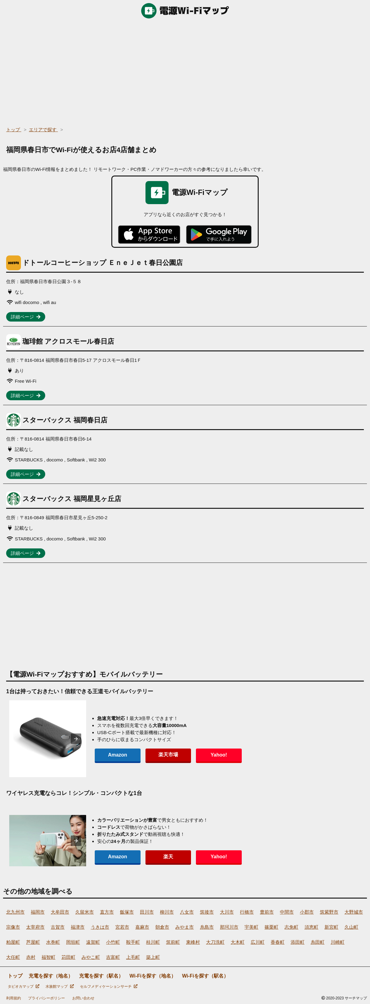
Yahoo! (197, 754)
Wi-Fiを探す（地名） (152, 975)
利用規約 (13, 998)
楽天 (155, 856)
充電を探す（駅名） (101, 975)
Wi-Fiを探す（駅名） (205, 975)
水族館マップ (60, 986)
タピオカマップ (23, 986)
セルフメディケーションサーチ (108, 986)
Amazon (113, 754)
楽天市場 (155, 754)
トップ (15, 975)
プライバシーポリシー (46, 998)
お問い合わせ (83, 998)
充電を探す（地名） (51, 975)
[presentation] (76, 738)
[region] (185, 71)
